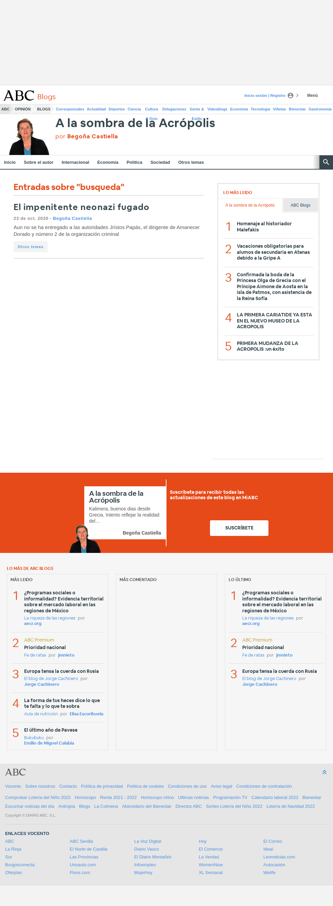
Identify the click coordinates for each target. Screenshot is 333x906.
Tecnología (260, 109)
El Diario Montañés (153, 857)
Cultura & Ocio (151, 110)
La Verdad (209, 857)
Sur (8, 857)
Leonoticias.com (279, 857)
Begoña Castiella (72, 218)
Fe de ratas (35, 655)
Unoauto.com (83, 865)
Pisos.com (80, 872)
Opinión (23, 109)
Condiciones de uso (187, 786)
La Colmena (106, 806)
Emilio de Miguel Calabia (49, 743)
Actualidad (96, 109)
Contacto (68, 786)
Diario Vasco (146, 849)
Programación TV (230, 797)
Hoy (203, 841)
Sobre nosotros (40, 786)
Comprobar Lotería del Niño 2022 (38, 797)
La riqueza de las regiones (49, 618)
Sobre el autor (38, 162)
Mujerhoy (143, 872)
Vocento (13, 786)
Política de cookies (145, 786)
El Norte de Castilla (88, 849)
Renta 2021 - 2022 (118, 797)
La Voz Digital (147, 841)
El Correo (272, 841)
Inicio (10, 162)
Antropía (66, 806)
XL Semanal (211, 872)
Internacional (75, 162)
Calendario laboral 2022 (274, 797)
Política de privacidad (102, 786)
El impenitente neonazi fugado (82, 207)
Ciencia (134, 109)
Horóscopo (85, 797)
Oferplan (13, 872)
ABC (5, 109)
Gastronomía (320, 109)
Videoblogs (217, 109)
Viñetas (279, 109)
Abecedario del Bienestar (146, 806)
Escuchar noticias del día (29, 806)
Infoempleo (145, 865)
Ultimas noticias (193, 797)
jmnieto (66, 655)
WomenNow (211, 865)
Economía (239, 109)
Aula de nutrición (41, 714)
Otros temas (191, 162)
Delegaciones (174, 109)
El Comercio (211, 849)
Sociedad (160, 162)
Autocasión (274, 865)
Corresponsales (70, 109)
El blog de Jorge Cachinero (51, 679)
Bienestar (297, 109)
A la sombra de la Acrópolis (135, 123)
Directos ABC (189, 806)
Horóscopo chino (157, 797)
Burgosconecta (20, 865)
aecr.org (32, 624)
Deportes (117, 109)
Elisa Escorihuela (86, 714)
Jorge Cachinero (41, 684)
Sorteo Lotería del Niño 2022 (234, 806)
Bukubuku (34, 738)
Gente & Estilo (197, 110)
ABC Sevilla (81, 841)
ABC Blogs (300, 205)
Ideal (268, 849)
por (86, 136)
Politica (134, 162)
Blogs (43, 109)
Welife (269, 872)
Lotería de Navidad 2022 (290, 806)
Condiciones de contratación (264, 786)
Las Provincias (84, 857)
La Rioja (13, 849)
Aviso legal (221, 786)
